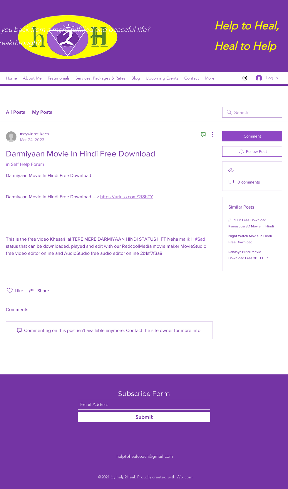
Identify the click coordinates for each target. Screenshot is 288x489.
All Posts (15, 112)
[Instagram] (245, 78)
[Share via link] (38, 290)
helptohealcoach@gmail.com (144, 456)
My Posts (42, 112)
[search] (252, 112)
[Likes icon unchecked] (10, 290)
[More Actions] (209, 134)
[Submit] (144, 417)
